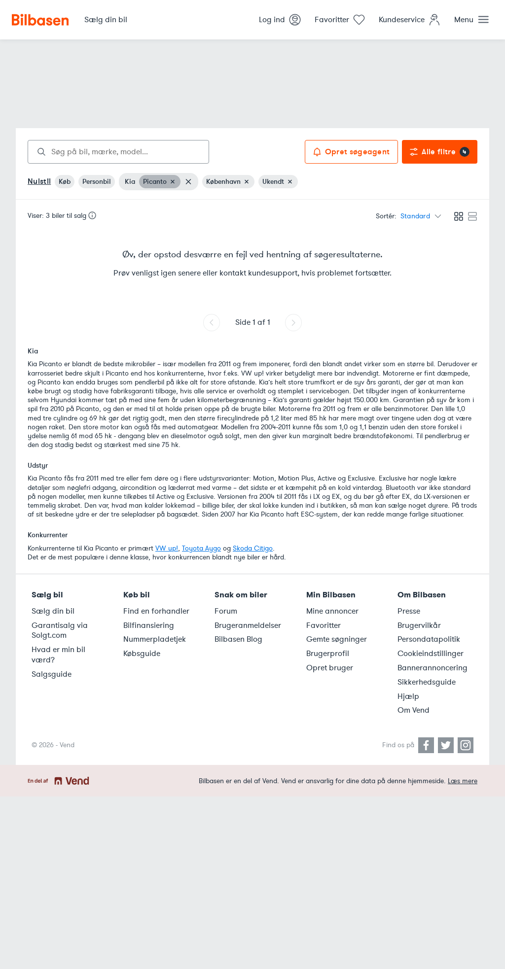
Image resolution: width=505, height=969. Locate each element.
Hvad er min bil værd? (58, 654)
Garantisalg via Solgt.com (60, 630)
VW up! (166, 548)
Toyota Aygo (201, 548)
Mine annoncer (332, 611)
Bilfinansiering (148, 625)
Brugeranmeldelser (248, 625)
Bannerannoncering (432, 667)
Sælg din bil (53, 611)
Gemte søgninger (336, 639)
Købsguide (141, 653)
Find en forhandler (156, 611)
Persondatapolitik (428, 639)
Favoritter (323, 625)
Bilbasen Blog (238, 639)
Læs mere (462, 781)
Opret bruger (329, 667)
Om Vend (413, 710)
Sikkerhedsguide (426, 682)
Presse (408, 611)
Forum (226, 611)
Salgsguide (52, 674)
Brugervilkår (419, 625)
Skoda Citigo (253, 548)
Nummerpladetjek (154, 639)
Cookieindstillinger (430, 653)
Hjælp (408, 696)
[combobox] (118, 152)
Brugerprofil (327, 653)
